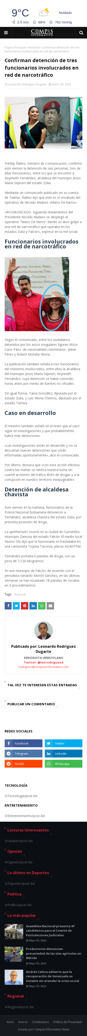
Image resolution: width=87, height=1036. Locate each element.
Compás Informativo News (51, 1029)
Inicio (10, 1022)
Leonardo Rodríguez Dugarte (27, 84)
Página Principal (15, 47)
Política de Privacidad (67, 1022)
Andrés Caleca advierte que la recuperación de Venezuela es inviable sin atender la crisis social (52, 976)
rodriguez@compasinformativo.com (43, 667)
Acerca (22, 1022)
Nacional (33, 47)
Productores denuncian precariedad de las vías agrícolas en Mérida (53, 953)
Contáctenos (40, 1022)
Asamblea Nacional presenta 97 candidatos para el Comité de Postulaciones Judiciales (50, 930)
